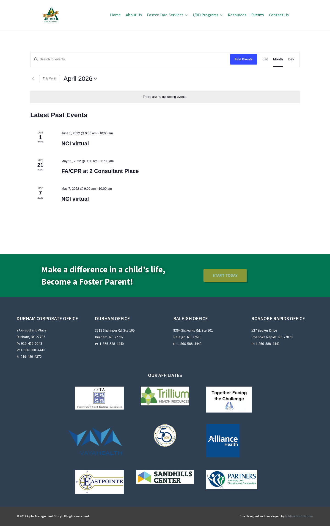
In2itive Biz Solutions (299, 516)
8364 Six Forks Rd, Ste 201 (193, 330)
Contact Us (279, 15)
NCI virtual (75, 143)
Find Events (243, 59)
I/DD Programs (205, 15)
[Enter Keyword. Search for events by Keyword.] (130, 59)
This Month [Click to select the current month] (49, 78)
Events (257, 15)
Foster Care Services (165, 15)
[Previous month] (33, 79)
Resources (237, 15)
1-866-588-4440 (30, 350)
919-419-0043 (31, 343)
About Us (134, 15)
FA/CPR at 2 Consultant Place (100, 171)
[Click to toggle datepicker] (80, 78)
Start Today (194, 275)
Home (115, 15)
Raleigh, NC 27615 (187, 337)
